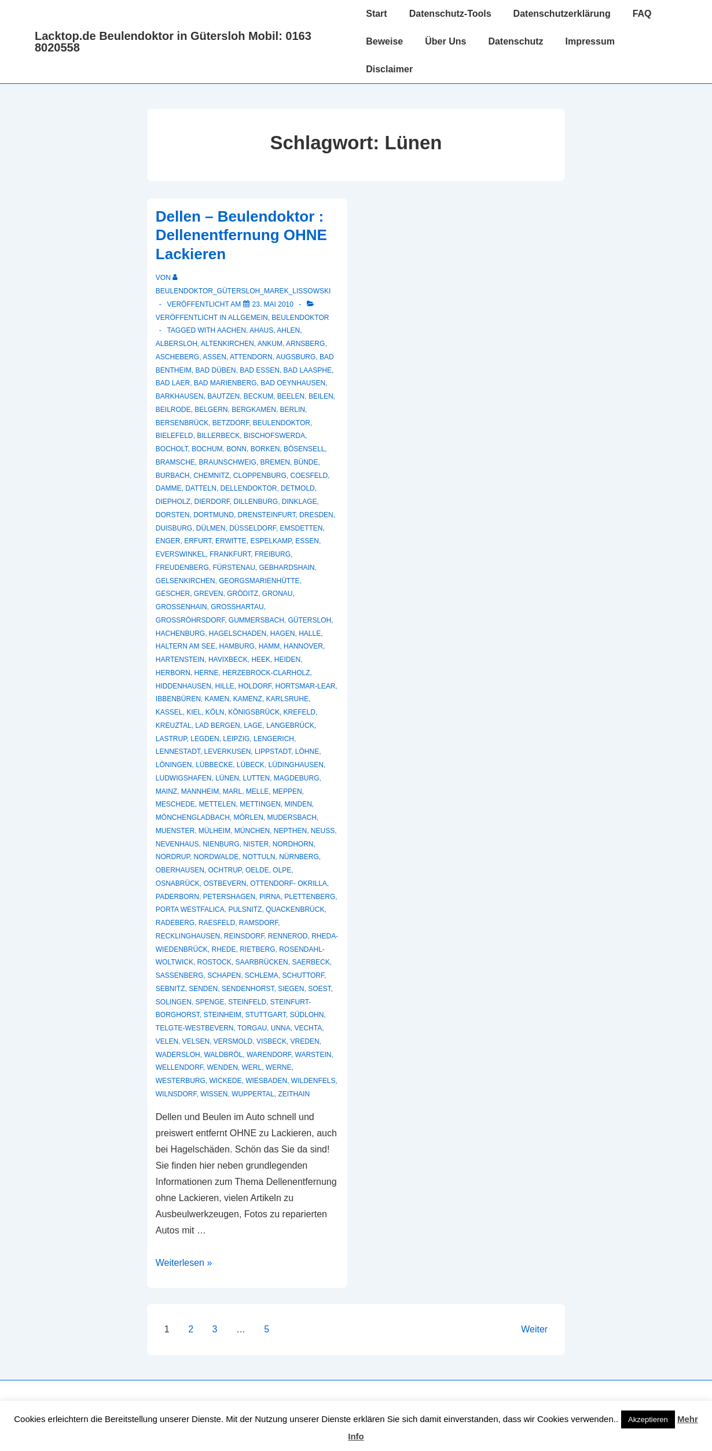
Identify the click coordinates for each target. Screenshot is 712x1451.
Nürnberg (299, 857)
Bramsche (175, 462)
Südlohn (307, 1015)
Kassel (169, 712)
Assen (214, 357)
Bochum (207, 449)
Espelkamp (270, 541)
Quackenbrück (295, 909)
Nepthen (290, 831)
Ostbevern (224, 883)
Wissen (213, 1094)
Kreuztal (174, 725)
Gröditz (242, 594)
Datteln (200, 488)
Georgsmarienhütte (259, 581)
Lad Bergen (217, 725)
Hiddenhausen (183, 686)
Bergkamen (254, 410)
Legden (204, 739)
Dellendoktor (249, 488)
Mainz (166, 791)
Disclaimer (389, 69)
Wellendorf (179, 1067)
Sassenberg (180, 975)
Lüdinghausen (296, 765)
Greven (208, 594)
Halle (310, 633)
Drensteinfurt (267, 515)
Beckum (258, 396)
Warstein (313, 1055)
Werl (252, 1067)
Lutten (256, 778)
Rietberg (257, 949)
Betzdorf (230, 423)
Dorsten (173, 515)
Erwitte (231, 541)
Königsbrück (254, 712)
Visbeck (271, 1041)
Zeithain (294, 1094)
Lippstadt (273, 751)
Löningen (174, 765)
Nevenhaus (177, 844)
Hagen (282, 633)
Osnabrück (178, 883)
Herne (206, 673)
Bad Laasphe (308, 370)
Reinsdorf (244, 936)
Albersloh (176, 344)
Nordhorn (293, 844)
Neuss (323, 831)
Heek (260, 659)
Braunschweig (227, 462)
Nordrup (173, 857)
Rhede (223, 949)
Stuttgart (265, 1015)
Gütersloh (310, 620)
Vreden (305, 1041)
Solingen (174, 1002)
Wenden (222, 1067)
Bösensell (304, 449)
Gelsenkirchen (185, 581)
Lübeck (251, 765)
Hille (224, 686)
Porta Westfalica (190, 909)
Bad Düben (215, 370)
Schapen (224, 975)
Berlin (292, 410)
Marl (232, 791)
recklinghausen (188, 936)
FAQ (642, 14)
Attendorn (251, 357)
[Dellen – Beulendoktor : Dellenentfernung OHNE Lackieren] (272, 304)
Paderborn (177, 897)
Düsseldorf (252, 528)
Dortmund (213, 515)
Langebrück (290, 725)
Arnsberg (305, 344)
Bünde (306, 462)
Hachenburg (180, 633)
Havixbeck (228, 659)
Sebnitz (170, 989)
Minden (298, 804)
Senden (203, 989)
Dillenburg (256, 502)
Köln (215, 712)
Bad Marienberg (225, 383)
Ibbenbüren (178, 699)
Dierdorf (211, 502)
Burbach (173, 476)
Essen (307, 541)
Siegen (291, 989)
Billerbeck (218, 436)
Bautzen (223, 396)
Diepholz (173, 502)
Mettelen (217, 804)
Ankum (270, 344)
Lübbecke (214, 765)
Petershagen (229, 897)
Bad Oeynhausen (292, 383)
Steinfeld (247, 1002)
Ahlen (288, 330)
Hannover (303, 646)
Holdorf (254, 686)
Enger (168, 541)
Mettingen (260, 804)
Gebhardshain (287, 568)
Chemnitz (211, 476)
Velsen (196, 1041)
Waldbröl (223, 1055)
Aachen (231, 330)
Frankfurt (230, 554)
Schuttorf (303, 975)
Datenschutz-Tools (450, 14)
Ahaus (261, 330)
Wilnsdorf (176, 1094)
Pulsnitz (245, 909)
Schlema (261, 975)
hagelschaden (237, 633)
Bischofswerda (274, 436)
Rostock (214, 962)
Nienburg (221, 844)
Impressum (590, 41)
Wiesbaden (266, 1081)
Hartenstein (180, 659)
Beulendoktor (300, 318)
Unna (281, 1028)
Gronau (277, 594)
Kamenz (247, 699)
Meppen (287, 791)
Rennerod (288, 936)
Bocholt (172, 449)
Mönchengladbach (193, 817)
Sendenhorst (248, 989)
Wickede (225, 1081)
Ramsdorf (258, 923)
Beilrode (173, 410)
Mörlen (248, 817)
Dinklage (299, 502)
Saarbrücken (261, 962)
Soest (319, 989)
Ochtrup (225, 870)
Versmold (233, 1041)
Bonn (236, 449)
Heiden (287, 659)
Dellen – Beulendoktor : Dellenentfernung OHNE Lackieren (241, 235)
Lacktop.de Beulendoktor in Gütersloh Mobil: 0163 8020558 (173, 42)
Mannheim (200, 791)
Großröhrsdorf (190, 620)
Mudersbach (292, 817)
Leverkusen (227, 751)
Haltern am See (185, 646)
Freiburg (273, 554)
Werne (279, 1067)
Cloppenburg (260, 476)
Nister (256, 844)
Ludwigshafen (184, 778)
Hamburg (237, 646)
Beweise (384, 41)
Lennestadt (178, 751)
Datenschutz (515, 41)
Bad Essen (260, 370)
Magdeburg (297, 778)
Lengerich (274, 739)
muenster (175, 831)
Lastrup (171, 739)
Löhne (307, 751)
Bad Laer (173, 383)
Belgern (210, 410)
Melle (257, 791)
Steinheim (222, 1015)
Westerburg (180, 1081)
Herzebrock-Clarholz (266, 673)
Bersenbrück (182, 423)
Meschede (175, 804)
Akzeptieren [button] (648, 1419)
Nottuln (259, 857)
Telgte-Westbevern (195, 1028)
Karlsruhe (287, 699)
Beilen (321, 396)
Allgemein (248, 318)
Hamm (269, 646)
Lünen (227, 778)
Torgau (252, 1028)
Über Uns (445, 41)
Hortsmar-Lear (306, 686)
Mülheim (214, 831)
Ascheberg (177, 357)
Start (376, 14)
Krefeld (299, 712)
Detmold (298, 488)
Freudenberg (182, 568)
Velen (167, 1041)
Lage (253, 725)
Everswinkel (181, 554)
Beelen (290, 396)
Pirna (270, 897)
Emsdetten (301, 528)
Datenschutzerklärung (562, 14)
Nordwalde (216, 857)
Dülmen (211, 528)
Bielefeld (174, 436)
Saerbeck (310, 962)
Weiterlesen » (184, 1263)
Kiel (193, 712)
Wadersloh (178, 1055)
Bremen (275, 462)
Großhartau (237, 607)
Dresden (316, 515)
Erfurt (197, 541)
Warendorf (269, 1055)
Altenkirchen (227, 344)
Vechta (308, 1028)
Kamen (217, 699)
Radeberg (175, 923)
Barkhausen (180, 396)
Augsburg (296, 357)
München (252, 831)
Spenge (209, 1002)
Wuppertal (253, 1094)
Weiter (534, 1329)
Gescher (173, 594)
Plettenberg (309, 897)
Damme (169, 488)
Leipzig (236, 739)
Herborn (173, 673)
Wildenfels (313, 1081)
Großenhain (181, 607)
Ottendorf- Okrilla (288, 883)
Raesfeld (217, 923)
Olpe (282, 870)
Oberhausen (180, 870)
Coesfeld (309, 476)
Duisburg (174, 528)
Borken (265, 449)
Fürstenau (233, 568)
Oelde (257, 870)
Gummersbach (256, 620)
